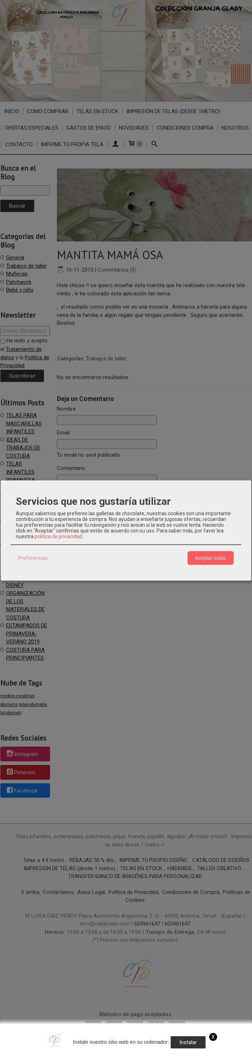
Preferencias (33, 558)
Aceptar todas (210, 558)
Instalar (188, 1042)
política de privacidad (58, 536)
